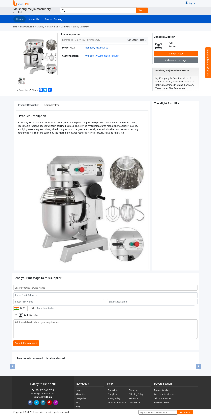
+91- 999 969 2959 (44, 390)
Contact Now (176, 53)
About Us (34, 19)
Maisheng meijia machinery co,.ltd (172, 70)
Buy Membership (162, 402)
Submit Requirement (26, 343)
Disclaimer (134, 390)
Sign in (190, 2)
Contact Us (113, 390)
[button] (12, 366)
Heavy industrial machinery (32, 26)
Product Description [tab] (28, 105)
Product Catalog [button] (54, 19)
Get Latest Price (137, 39)
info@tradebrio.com (44, 393)
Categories (81, 398)
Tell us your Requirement (207, 62)
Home (19, 19)
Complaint (112, 394)
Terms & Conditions (117, 402)
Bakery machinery (81, 26)
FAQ (78, 406)
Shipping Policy (136, 394)
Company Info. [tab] (52, 105)
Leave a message (175, 60)
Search (141, 10)
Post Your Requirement (165, 394)
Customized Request (107, 55)
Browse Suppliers (162, 390)
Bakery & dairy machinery (58, 26)
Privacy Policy (114, 398)
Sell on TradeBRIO (162, 398)
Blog (78, 402)
